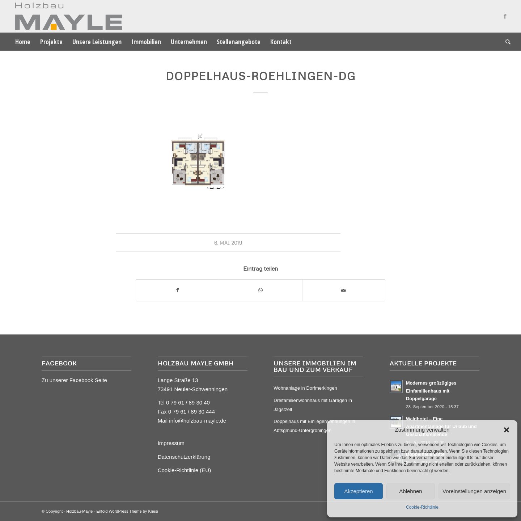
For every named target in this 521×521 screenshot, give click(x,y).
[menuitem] (22, 42)
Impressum (171, 443)
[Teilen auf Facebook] (177, 290)
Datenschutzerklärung (184, 457)
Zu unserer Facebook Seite (74, 380)
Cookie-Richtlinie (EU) (184, 470)
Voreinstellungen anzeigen (474, 491)
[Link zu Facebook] (505, 16)
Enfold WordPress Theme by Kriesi (127, 511)
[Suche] (506, 42)
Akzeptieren (358, 491)
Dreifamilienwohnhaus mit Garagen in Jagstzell (313, 405)
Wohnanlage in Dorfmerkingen (305, 388)
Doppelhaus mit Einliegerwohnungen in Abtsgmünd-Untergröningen (314, 426)
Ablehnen (410, 491)
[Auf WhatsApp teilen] (260, 290)
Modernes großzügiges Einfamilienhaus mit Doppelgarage (431, 390)
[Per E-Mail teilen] (343, 290)
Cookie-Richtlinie (422, 507)
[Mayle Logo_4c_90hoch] (66, 16)
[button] (506, 429)
